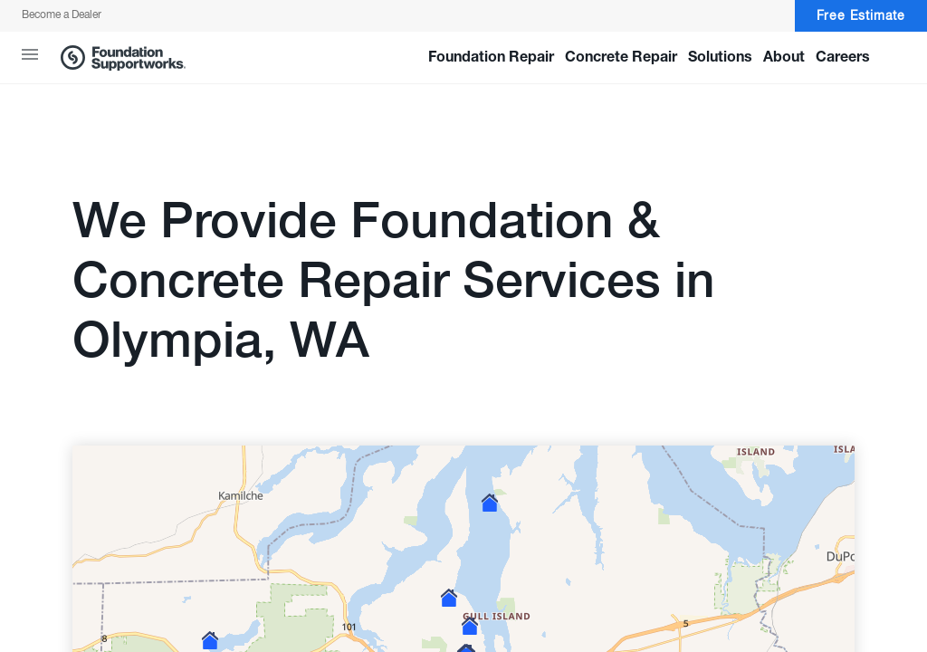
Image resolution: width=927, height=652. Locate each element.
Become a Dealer (61, 15)
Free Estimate (861, 16)
